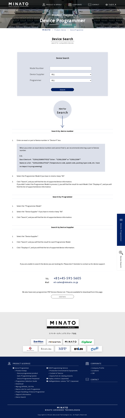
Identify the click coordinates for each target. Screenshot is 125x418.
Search (62, 90)
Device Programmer (76, 30)
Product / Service (60, 30)
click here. (62, 296)
